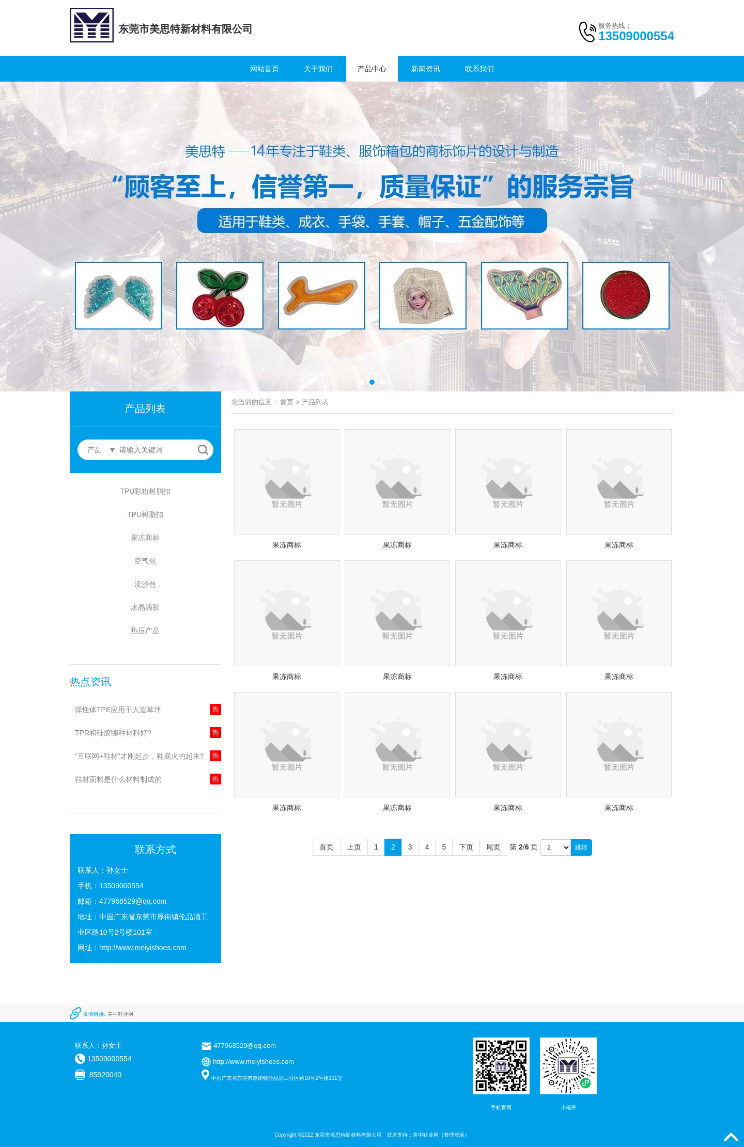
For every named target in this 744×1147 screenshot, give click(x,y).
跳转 (581, 847)
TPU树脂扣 (145, 514)
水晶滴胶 (145, 607)
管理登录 (454, 1135)
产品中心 (372, 69)
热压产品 (145, 630)
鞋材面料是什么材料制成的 (118, 779)
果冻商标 (145, 537)
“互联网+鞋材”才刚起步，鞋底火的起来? (139, 756)
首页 (286, 402)
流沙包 (145, 584)
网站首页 (264, 69)
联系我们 (479, 69)
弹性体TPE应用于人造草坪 (118, 709)
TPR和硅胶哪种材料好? (113, 733)
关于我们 (318, 69)
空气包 (145, 561)
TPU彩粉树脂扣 (145, 491)
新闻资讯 (425, 69)
